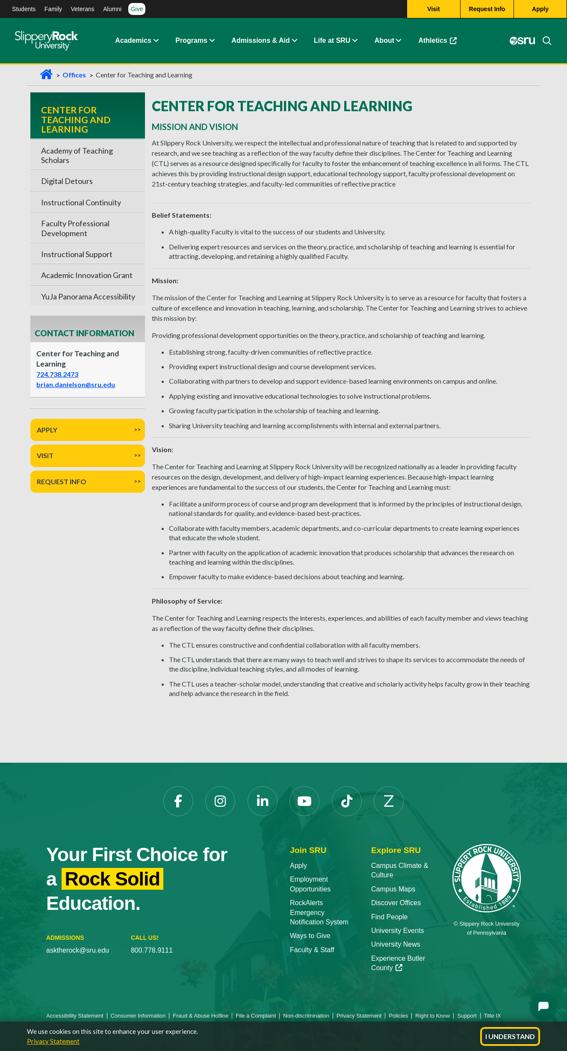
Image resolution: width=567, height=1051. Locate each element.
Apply (47, 430)
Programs (191, 40)
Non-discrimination (306, 1016)
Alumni (112, 9)
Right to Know (432, 1016)
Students (23, 9)
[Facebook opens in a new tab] (178, 801)
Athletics (441, 42)
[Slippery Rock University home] (486, 877)
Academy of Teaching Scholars (77, 155)
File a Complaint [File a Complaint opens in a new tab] (256, 1016)
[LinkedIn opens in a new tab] (263, 801)
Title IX (492, 1016)
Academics (133, 40)
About (384, 40)
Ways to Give (310, 935)
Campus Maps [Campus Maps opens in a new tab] (393, 889)
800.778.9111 (152, 950)
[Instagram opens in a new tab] (220, 801)
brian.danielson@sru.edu (75, 384)
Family (53, 9)
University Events (397, 930)
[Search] (543, 41)
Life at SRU (332, 40)
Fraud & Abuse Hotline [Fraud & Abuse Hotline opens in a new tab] (200, 1016)
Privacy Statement (53, 1041)
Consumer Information (138, 1016)
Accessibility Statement (74, 1016)
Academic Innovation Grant (87, 275)
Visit (45, 455)
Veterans (82, 9)
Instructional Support (76, 254)
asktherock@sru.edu (77, 950)
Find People (389, 917)
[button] (156, 40)
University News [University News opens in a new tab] (395, 944)
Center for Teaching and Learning (75, 119)
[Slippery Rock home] (46, 40)
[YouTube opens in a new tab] (304, 801)
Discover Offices (396, 902)
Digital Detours (67, 181)
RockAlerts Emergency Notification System (319, 912)
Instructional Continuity (81, 202)
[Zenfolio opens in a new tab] (389, 801)
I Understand (510, 1036)
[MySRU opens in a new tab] (522, 40)
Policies (398, 1016)
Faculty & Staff (312, 949)
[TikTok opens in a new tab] (347, 801)
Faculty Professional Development (75, 228)
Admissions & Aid (260, 40)
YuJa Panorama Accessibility (88, 296)
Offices (74, 75)
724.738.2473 (57, 374)
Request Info (61, 481)
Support (467, 1016)
